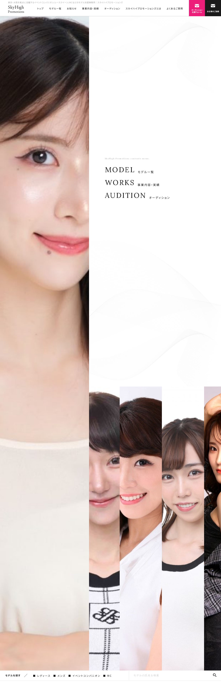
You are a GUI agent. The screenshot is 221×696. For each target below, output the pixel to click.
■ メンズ (59, 675)
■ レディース (42, 675)
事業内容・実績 (90, 8)
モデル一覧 (55, 8)
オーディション (112, 8)
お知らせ (72, 8)
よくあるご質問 (175, 8)
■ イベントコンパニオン (84, 675)
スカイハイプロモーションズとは (143, 8)
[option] (44, 340)
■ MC (107, 675)
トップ (40, 8)
